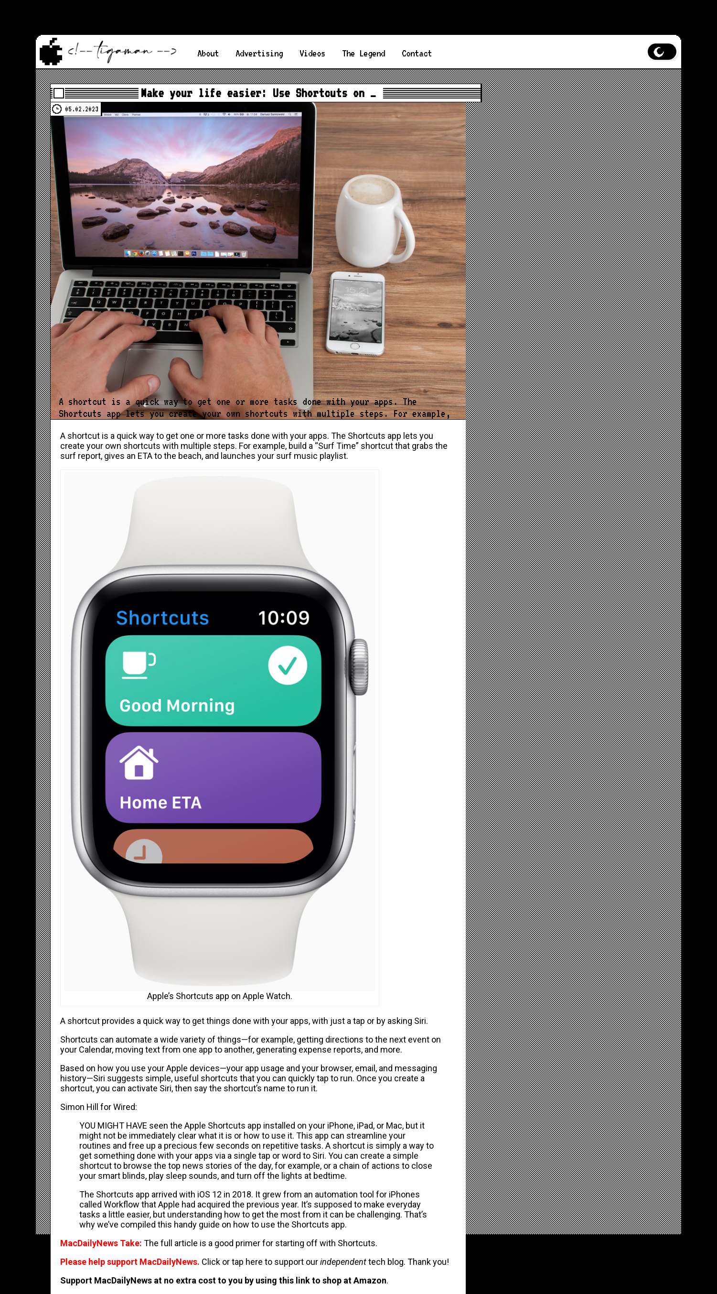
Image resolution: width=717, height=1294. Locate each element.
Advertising (259, 53)
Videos (312, 53)
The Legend (363, 53)
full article (179, 1243)
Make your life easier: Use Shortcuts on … (258, 93)
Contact (417, 53)
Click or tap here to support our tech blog (303, 1262)
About (208, 53)
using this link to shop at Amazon (321, 1280)
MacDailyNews (397, 5)
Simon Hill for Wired (97, 1107)
